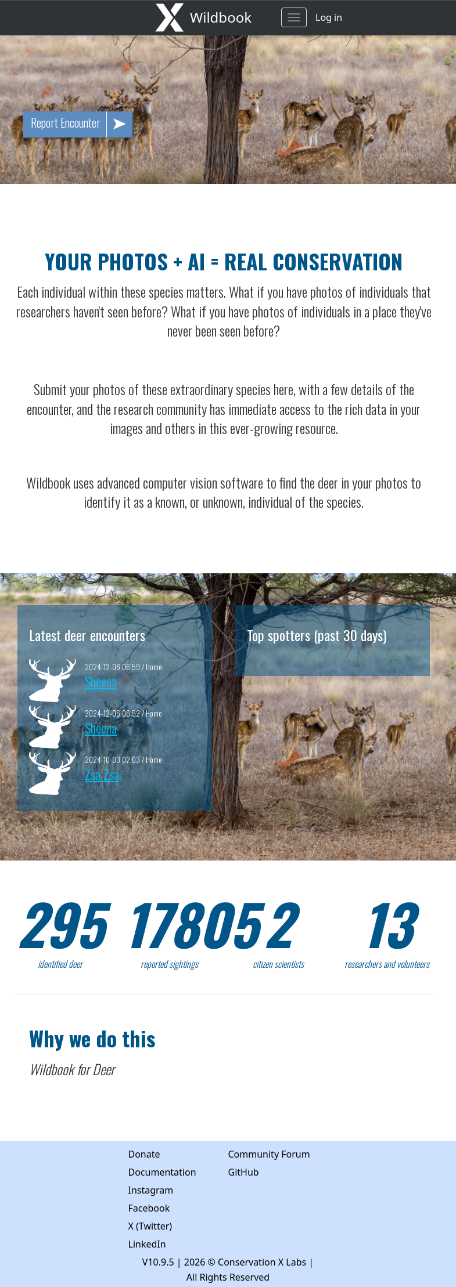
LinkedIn (147, 1244)
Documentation (162, 1172)
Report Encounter (81, 124)
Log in (328, 17)
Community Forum (269, 1154)
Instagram (151, 1190)
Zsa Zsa (102, 773)
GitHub (243, 1172)
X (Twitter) (150, 1226)
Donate (144, 1154)
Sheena (101, 681)
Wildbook (221, 17)
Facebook (149, 1208)
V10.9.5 (158, 1262)
